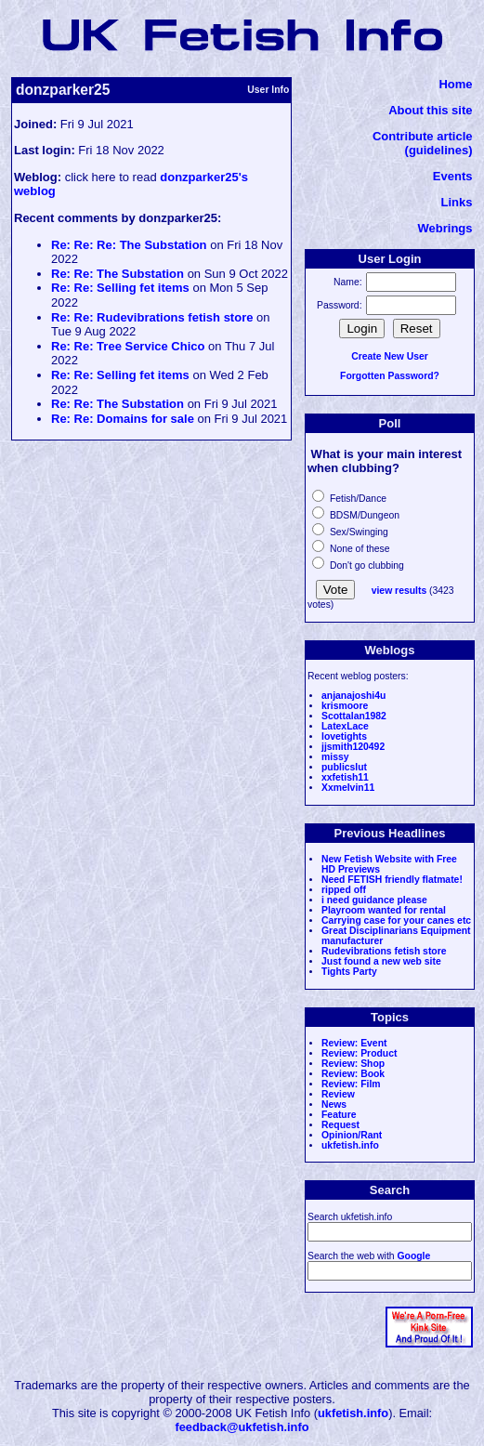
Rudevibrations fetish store (384, 951)
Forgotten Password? (389, 376)
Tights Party (349, 971)
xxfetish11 (345, 777)
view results (399, 590)
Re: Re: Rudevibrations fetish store (152, 317)
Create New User (389, 356)
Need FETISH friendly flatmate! (392, 879)
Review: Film (351, 1084)
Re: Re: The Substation (117, 274)
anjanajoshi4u (353, 695)
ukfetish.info (350, 1145)
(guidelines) (439, 150)
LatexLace (345, 726)
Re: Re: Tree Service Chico (127, 346)
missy (334, 757)
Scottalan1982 (353, 716)
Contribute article (423, 136)
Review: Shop (353, 1063)
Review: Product (359, 1053)
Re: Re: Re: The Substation (129, 245)
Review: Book (353, 1074)
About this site (430, 110)
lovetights (344, 736)
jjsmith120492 (353, 747)
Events (453, 176)
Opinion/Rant (351, 1135)
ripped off (343, 890)
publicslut (344, 767)
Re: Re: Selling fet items (120, 288)
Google (413, 1256)
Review (338, 1094)
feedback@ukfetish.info (241, 1427)
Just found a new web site (381, 961)
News (334, 1104)
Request (340, 1125)
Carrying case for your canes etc (396, 920)
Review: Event (353, 1043)
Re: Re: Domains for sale (122, 419)
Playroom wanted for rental (383, 910)
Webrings (445, 228)
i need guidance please (374, 900)
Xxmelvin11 (347, 787)
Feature (339, 1115)
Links (457, 202)
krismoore (344, 706)
